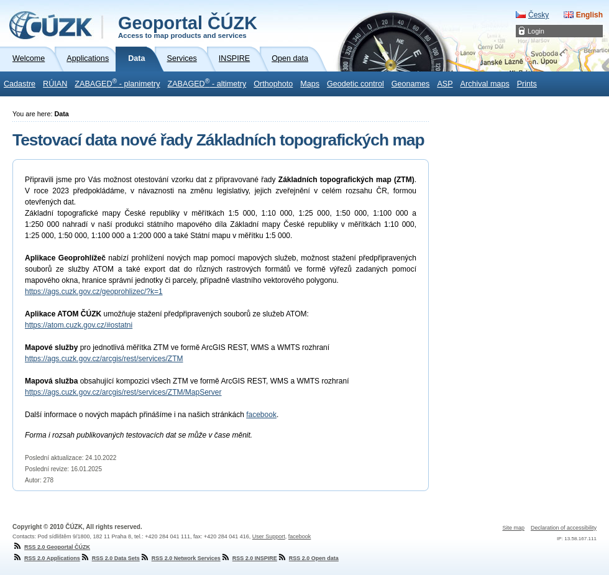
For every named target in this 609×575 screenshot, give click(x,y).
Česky (538, 15)
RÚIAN (55, 84)
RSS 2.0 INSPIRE (249, 558)
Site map (513, 528)
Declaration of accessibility (564, 528)
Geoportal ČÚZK (187, 26)
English (589, 15)
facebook (261, 414)
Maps (309, 84)
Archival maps (485, 84)
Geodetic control (355, 84)
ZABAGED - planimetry (117, 82)
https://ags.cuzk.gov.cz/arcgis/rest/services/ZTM (104, 358)
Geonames (411, 84)
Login (536, 31)
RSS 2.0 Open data (308, 558)
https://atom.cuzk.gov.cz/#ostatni (78, 325)
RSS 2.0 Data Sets (110, 558)
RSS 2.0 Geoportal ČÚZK (51, 547)
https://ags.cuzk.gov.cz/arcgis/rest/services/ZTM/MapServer (123, 392)
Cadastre (19, 84)
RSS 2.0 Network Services (180, 558)
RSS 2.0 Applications (46, 558)
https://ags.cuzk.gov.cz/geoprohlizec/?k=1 (94, 291)
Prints (527, 84)
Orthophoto (273, 84)
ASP (444, 84)
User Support (268, 536)
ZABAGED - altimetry (207, 82)
